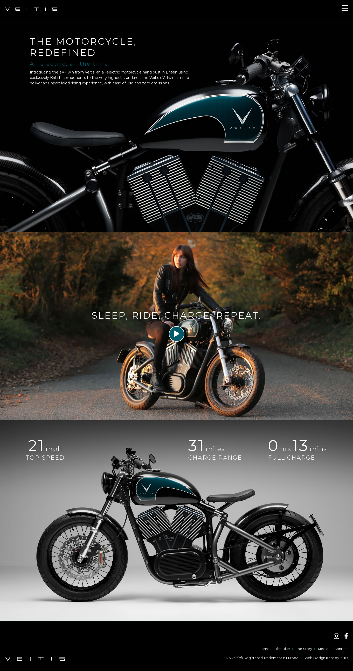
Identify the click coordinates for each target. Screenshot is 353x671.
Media (323, 649)
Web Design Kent (319, 658)
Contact (341, 649)
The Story (304, 649)
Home (264, 649)
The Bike (282, 649)
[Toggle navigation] (345, 9)
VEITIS (31, 9)
